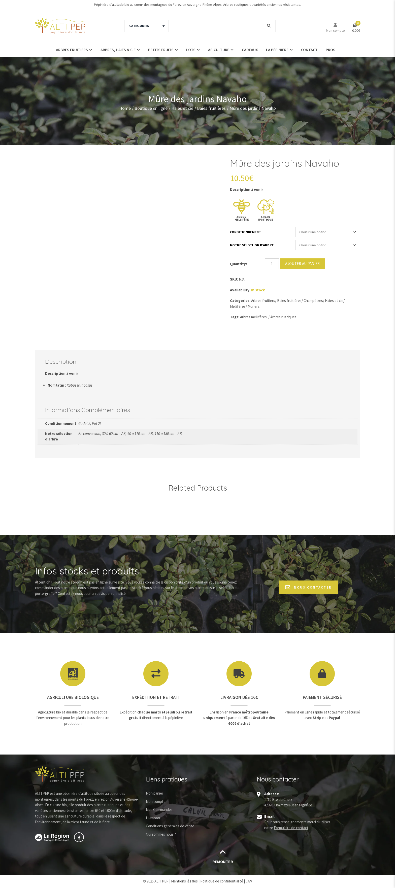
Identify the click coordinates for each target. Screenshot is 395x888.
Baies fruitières (211, 108)
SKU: (234, 279)
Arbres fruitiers (72, 49)
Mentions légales (184, 881)
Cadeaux (250, 49)
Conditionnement (245, 232)
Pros (330, 49)
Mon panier (154, 793)
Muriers (253, 306)
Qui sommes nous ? (161, 834)
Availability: (240, 290)
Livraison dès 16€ (239, 697)
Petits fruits (161, 49)
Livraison (153, 817)
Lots (190, 49)
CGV (249, 881)
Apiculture (218, 49)
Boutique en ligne (151, 108)
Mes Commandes (159, 809)
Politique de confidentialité (221, 881)
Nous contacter (308, 587)
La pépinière (277, 49)
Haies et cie (182, 108)
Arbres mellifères (253, 317)
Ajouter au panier (302, 263)
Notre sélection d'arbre (252, 245)
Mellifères (238, 306)
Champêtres (313, 300)
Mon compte (335, 30)
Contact (309, 49)
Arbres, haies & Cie (118, 49)
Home (125, 108)
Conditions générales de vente (170, 826)
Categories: (240, 300)
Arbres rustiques (283, 317)
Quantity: (238, 263)
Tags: (234, 317)
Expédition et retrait (156, 697)
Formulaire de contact (291, 827)
